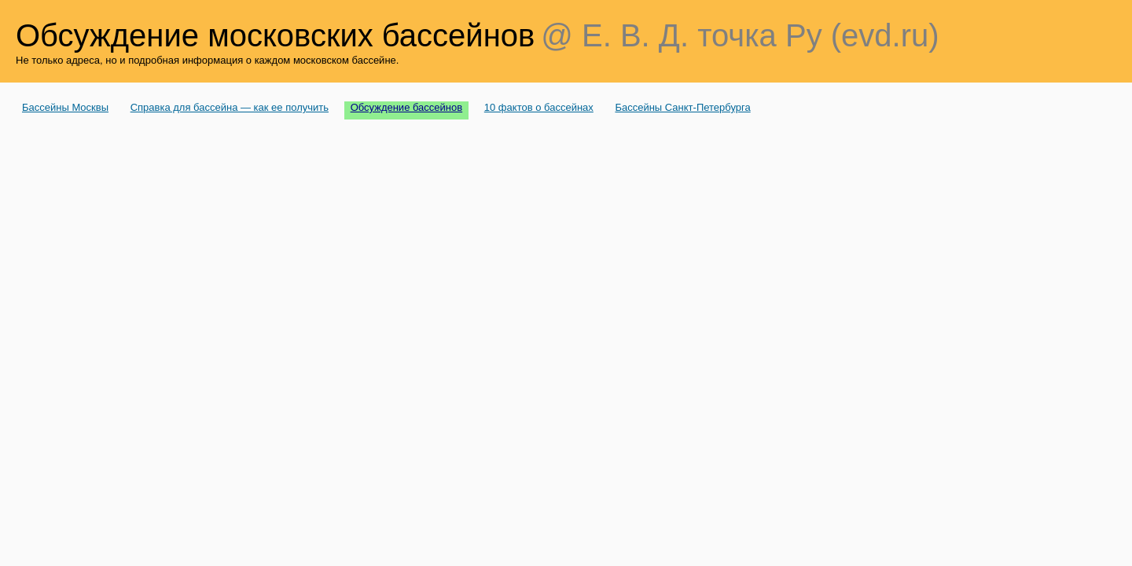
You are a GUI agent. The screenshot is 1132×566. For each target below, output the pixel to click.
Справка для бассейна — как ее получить (229, 107)
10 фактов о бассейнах (539, 107)
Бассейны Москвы (65, 107)
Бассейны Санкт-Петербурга (682, 107)
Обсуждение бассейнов (407, 107)
